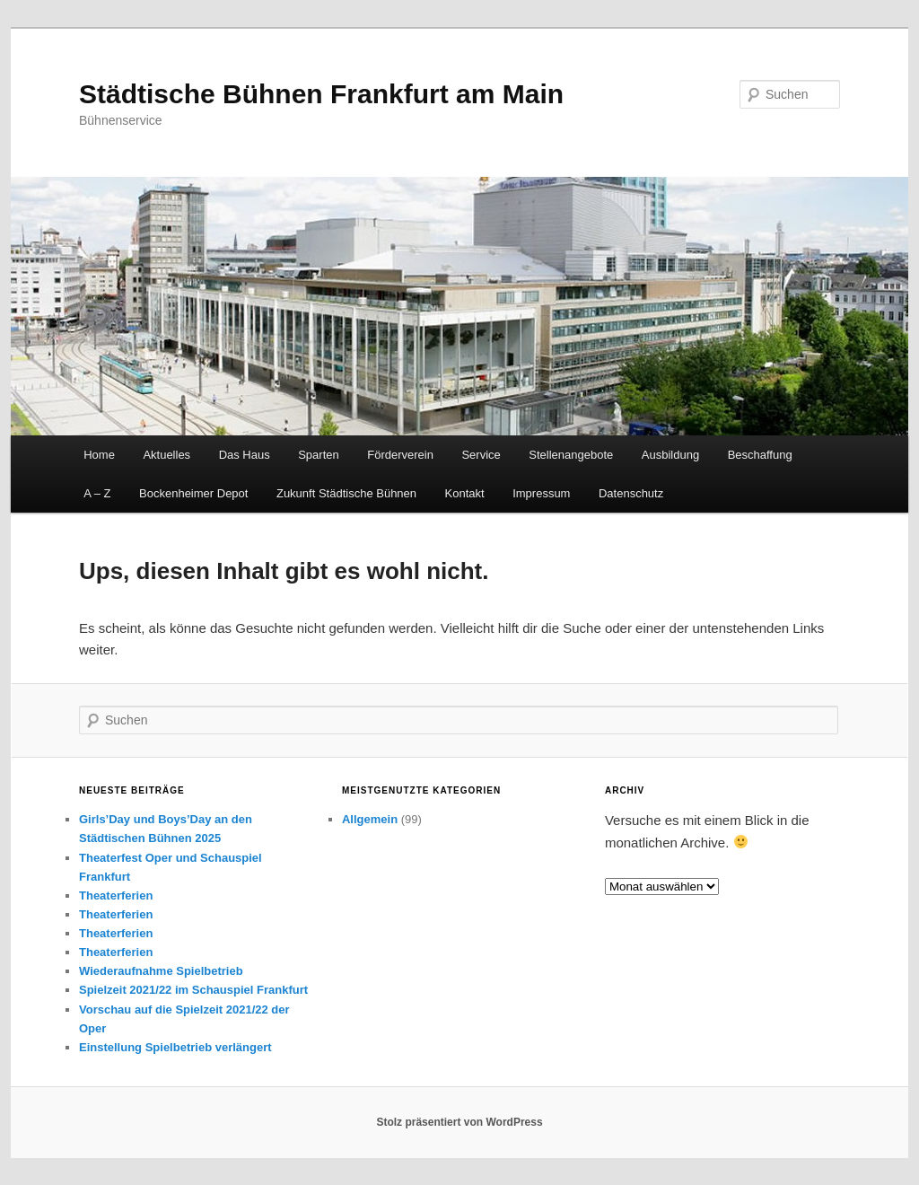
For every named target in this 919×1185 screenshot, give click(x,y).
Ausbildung (670, 454)
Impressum (541, 493)
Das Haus (244, 454)
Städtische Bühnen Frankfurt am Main (321, 94)
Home (99, 454)
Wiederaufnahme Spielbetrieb (161, 971)
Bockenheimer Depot (193, 493)
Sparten (318, 454)
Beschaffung (760, 454)
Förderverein (400, 454)
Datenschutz (631, 493)
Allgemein (370, 819)
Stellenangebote (571, 454)
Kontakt (465, 493)
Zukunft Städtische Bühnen (346, 493)
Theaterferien (116, 895)
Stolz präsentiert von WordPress (459, 1122)
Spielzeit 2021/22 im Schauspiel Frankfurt (193, 989)
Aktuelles (166, 454)
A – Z (96, 493)
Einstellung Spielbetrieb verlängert (175, 1047)
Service (480, 454)
